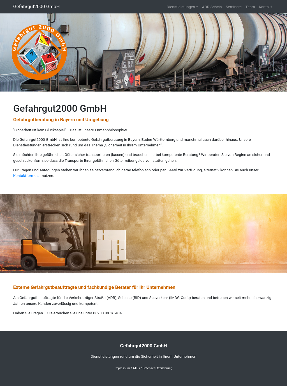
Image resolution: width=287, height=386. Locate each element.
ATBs (136, 368)
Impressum (122, 368)
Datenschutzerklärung (157, 368)
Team (250, 6)
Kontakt (265, 6)
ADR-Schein (212, 6)
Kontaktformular (27, 175)
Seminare (234, 6)
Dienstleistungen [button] (181, 6)
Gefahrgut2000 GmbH (36, 6)
